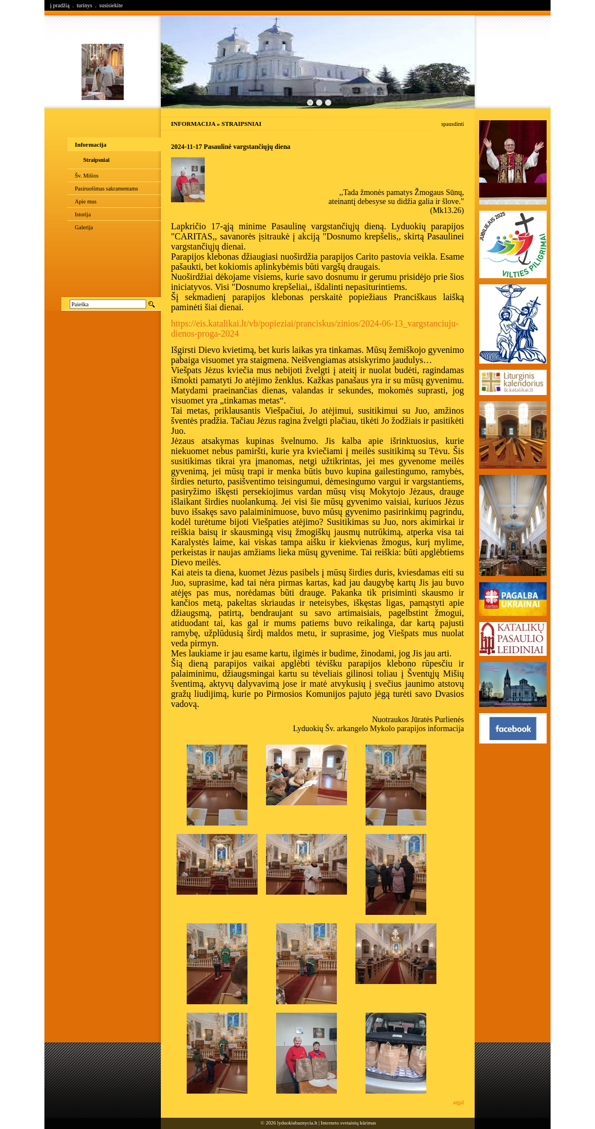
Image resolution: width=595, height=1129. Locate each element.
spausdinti (452, 124)
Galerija (84, 227)
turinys (84, 5)
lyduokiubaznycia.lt (297, 1123)
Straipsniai (96, 160)
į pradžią (60, 5)
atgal (458, 1102)
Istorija (83, 214)
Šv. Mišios (86, 176)
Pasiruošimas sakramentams (106, 188)
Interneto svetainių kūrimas (348, 1123)
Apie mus (86, 201)
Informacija (90, 144)
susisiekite (111, 5)
